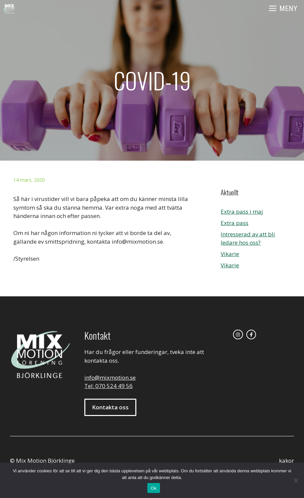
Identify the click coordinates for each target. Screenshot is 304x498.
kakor (286, 460)
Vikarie (230, 254)
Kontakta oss (110, 407)
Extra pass (234, 223)
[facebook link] (251, 335)
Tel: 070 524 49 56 (108, 386)
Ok (153, 488)
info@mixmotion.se (110, 377)
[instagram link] (238, 335)
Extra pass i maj (242, 211)
